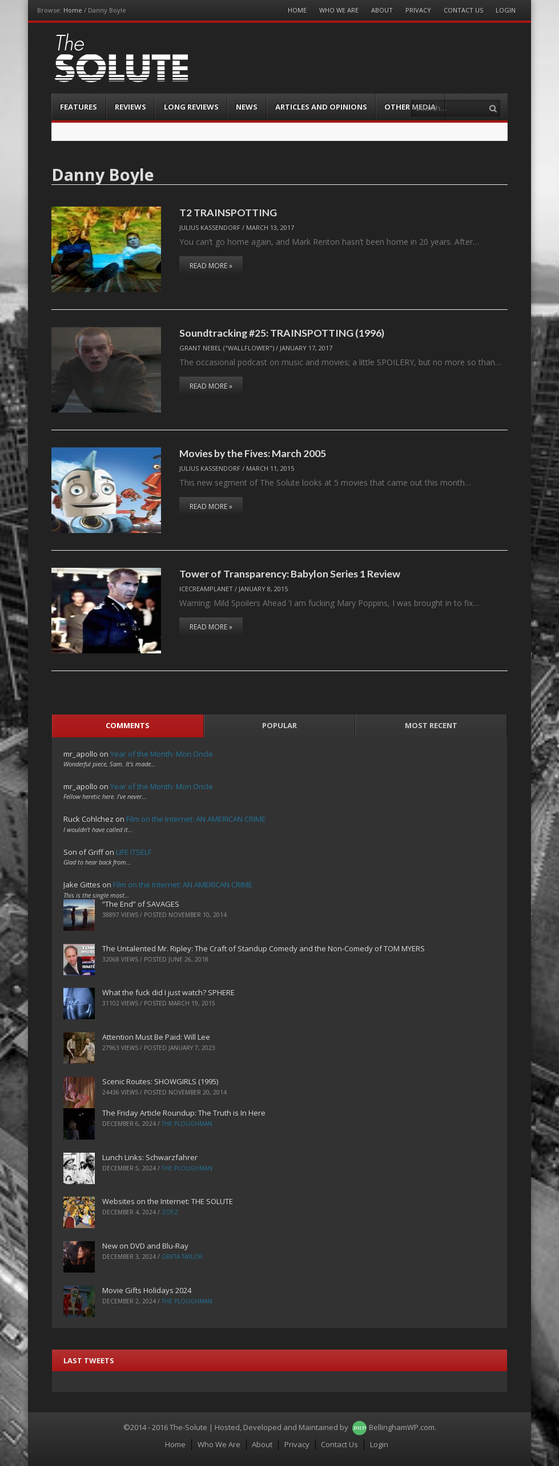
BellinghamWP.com (402, 1427)
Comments (128, 725)
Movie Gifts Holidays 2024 (146, 1290)
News (247, 107)
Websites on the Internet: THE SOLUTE (167, 1201)
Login (506, 10)
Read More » (211, 265)
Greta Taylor (182, 1257)
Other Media (410, 107)
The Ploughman (187, 1124)
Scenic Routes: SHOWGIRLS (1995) (160, 1081)
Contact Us (463, 10)
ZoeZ (170, 1212)
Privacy (418, 10)
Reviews (130, 107)
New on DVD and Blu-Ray (145, 1246)
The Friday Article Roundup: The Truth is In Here (184, 1113)
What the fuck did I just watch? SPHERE (168, 992)
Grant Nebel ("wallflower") (226, 348)
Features (78, 107)
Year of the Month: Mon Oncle (161, 754)
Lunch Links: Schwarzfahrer (150, 1157)
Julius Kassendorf (209, 227)
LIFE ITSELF (133, 852)
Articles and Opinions (321, 107)
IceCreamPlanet (206, 588)
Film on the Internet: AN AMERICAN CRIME (196, 819)
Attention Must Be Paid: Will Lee (156, 1037)
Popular (279, 725)
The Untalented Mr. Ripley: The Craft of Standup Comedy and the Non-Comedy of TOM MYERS (263, 948)
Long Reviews (191, 107)
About (382, 10)
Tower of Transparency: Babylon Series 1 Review (289, 573)
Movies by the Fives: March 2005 (252, 453)
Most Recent (431, 725)
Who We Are (339, 10)
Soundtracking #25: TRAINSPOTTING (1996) (281, 332)
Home (72, 10)
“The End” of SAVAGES (140, 904)
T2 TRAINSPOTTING (228, 212)
